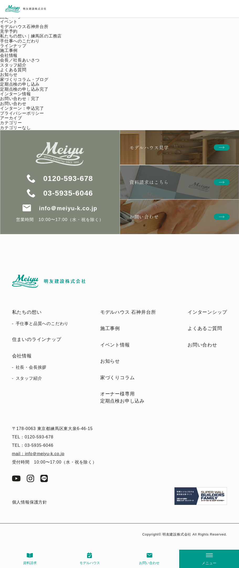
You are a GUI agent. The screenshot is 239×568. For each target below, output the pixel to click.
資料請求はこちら (149, 182)
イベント (9, 21)
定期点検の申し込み (20, 84)
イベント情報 (115, 345)
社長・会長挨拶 (31, 367)
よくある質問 (13, 70)
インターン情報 (15, 94)
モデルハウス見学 (149, 147)
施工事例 (9, 50)
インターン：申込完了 (22, 108)
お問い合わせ (149, 563)
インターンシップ (207, 312)
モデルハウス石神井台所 (24, 26)
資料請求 (30, 563)
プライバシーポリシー (22, 113)
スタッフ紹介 (13, 65)
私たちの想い (27, 312)
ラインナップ (13, 45)
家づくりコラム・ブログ (24, 79)
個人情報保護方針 (29, 502)
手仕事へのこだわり (20, 41)
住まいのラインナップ (36, 339)
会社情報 (9, 55)
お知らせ (9, 74)
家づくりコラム (117, 377)
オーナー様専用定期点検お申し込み (122, 397)
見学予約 (9, 31)
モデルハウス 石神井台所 (128, 312)
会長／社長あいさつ (20, 60)
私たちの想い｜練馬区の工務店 (31, 36)
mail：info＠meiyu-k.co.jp (38, 453)
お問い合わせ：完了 (20, 98)
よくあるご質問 (205, 328)
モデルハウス (89, 563)
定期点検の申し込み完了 (24, 89)
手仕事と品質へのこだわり (42, 323)
